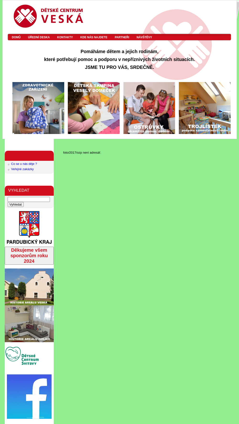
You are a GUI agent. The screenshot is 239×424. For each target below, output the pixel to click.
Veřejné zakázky (22, 169)
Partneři (122, 37)
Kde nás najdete (93, 37)
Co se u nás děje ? (24, 164)
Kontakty (65, 37)
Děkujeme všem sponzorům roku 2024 (29, 255)
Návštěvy (144, 37)
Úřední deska (39, 37)
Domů (16, 37)
